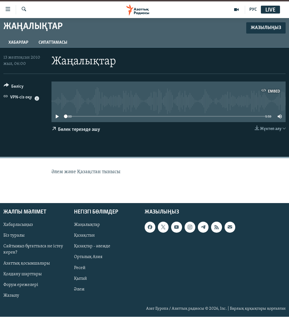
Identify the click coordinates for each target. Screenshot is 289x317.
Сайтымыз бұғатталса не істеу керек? (33, 249)
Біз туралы (13, 236)
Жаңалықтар (87, 225)
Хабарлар (18, 42)
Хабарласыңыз (18, 225)
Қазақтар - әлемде (92, 246)
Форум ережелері (20, 285)
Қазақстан (84, 236)
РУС (253, 9)
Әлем (79, 289)
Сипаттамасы (53, 42)
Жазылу (11, 295)
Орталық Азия (88, 257)
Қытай (80, 278)
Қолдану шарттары (22, 274)
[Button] (14, 87)
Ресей (80, 268)
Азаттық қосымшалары (26, 263)
